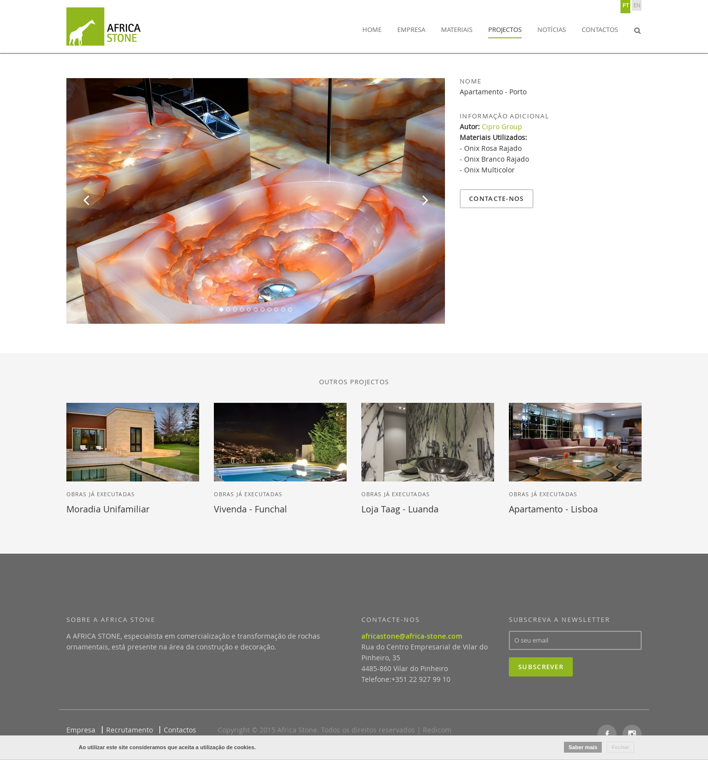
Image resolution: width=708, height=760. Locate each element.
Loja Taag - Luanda (400, 509)
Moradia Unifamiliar (107, 509)
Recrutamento (129, 729)
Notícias (551, 29)
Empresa (411, 29)
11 (290, 309)
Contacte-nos (496, 198)
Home (372, 29)
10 (283, 309)
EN (636, 5)
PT (625, 5)
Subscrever (540, 666)
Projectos (505, 29)
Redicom (437, 729)
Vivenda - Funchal (250, 509)
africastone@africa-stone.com (411, 636)
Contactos (600, 29)
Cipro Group (502, 126)
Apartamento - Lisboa (553, 509)
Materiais (456, 29)
